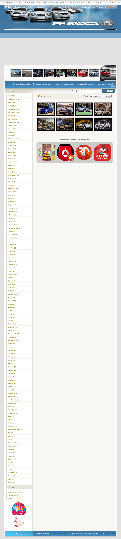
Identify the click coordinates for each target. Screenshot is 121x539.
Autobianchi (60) (13, 340)
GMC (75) (11, 320)
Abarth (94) (11, 307)
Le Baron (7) (13, 238)
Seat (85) (10, 310)
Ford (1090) (11, 106)
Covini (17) (11, 410)
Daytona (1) (12, 258)
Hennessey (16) (12, 413)
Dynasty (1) (12, 261)
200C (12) (12, 221)
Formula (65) (12, 337)
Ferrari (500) (11, 132)
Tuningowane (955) (14, 109)
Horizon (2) (12, 248)
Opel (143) (11, 291)
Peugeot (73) (12, 324)
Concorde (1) (13, 254)
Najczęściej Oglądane (85, 84)
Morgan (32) (11, 386)
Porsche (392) (12, 148)
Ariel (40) (10, 363)
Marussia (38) (12, 370)
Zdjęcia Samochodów (21, 84)
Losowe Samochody (106, 84)
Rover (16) (11, 416)
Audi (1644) (11, 96)
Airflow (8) (12, 231)
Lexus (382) (11, 152)
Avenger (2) (12, 244)
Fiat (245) (11, 185)
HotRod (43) (11, 360)
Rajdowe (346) (12, 162)
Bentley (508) (12, 129)
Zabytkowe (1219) (13, 99)
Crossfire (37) (13, 208)
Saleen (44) (11, 353)
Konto (112, 86)
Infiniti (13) (11, 426)
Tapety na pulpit (13, 495)
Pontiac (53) (11, 343)
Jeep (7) (10, 459)
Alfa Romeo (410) (13, 139)
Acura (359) (11, 158)
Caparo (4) (11, 466)
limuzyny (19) (12, 403)
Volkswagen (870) (13, 112)
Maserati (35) (12, 383)
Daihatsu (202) (12, 274)
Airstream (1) (13, 251)
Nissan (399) (12, 142)
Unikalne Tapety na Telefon (16, 492)
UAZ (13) (10, 436)
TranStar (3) (11, 476)
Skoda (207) (11, 198)
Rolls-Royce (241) (13, 188)
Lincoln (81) (11, 317)
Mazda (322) (11, 168)
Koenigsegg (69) (13, 327)
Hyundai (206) (12, 201)
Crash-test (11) (12, 443)
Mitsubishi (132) (13, 294)
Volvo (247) (11, 182)
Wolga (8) (11, 456)
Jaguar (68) (11, 330)
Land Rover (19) (13, 400)
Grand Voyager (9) (14, 228)
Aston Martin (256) (13, 175)
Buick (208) (11, 195)
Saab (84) (11, 314)
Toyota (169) (11, 281)
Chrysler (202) (12, 205)
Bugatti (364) (12, 155)
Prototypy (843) (12, 115)
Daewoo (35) (12, 380)
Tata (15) (10, 419)
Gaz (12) (10, 439)
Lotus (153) (11, 287)
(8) (13, 234)
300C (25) (12, 218)
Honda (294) (11, 172)
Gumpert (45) (12, 350)
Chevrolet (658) (12, 119)
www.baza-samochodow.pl (58, 533)
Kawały (10, 498)
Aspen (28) (12, 215)
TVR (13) (10, 433)
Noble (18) (11, 406)
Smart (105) (11, 304)
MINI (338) (11, 165)
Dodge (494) (11, 135)
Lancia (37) (11, 373)
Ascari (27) (11, 390)
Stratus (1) (12, 267)
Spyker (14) (11, 423)
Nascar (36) (11, 376)
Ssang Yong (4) (12, 472)
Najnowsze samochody (64, 84)
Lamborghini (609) (13, 122)
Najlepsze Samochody (42, 84)
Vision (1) (12, 271)
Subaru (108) (12, 300)
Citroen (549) (12, 125)
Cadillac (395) (12, 145)
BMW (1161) (11, 102)
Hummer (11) (12, 446)
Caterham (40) (12, 367)
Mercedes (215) (12, 191)
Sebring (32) (13, 211)
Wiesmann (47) (12, 347)
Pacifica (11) (13, 224)
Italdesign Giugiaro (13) (15, 429)
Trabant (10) (11, 452)
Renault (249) (12, 178)
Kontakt (106, 533)
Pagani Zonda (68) (13, 334)
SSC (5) (10, 462)
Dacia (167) (11, 284)
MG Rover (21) (12, 393)
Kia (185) (10, 277)
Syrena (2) (11, 482)
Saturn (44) (11, 357)
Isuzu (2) (10, 479)
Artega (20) (11, 396)
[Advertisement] (60, 47)
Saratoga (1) (13, 264)
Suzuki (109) (11, 297)
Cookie (100, 533)
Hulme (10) (11, 449)
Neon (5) (11, 241)
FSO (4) (10, 469)
